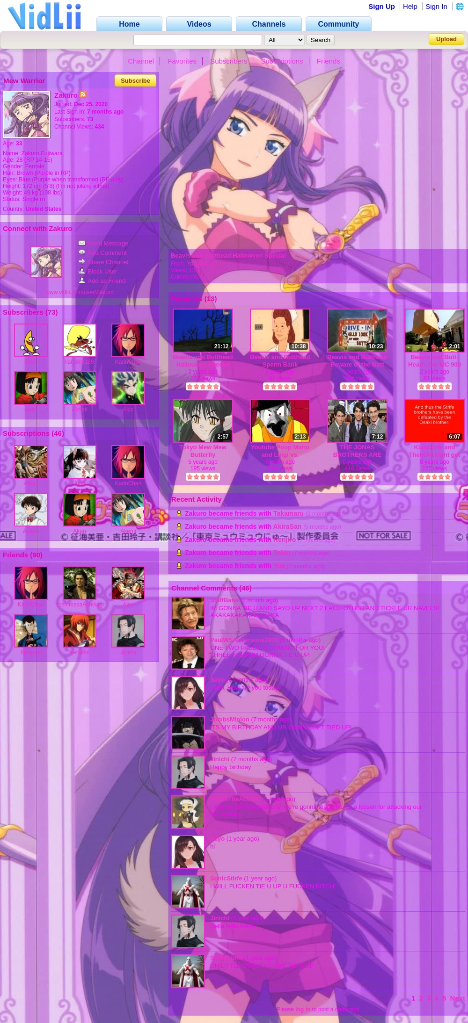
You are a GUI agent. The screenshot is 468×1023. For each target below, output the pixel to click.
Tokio (281, 552)
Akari (30, 409)
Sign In (436, 6)
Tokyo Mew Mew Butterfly (203, 451)
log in (302, 1009)
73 (52, 312)
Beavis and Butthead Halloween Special (228, 255)
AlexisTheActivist (235, 798)
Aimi (79, 483)
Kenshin (79, 652)
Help (410, 6)
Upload (446, 39)
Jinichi (128, 652)
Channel (141, 61)
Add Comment (102, 252)
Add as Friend (102, 280)
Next (457, 998)
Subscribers (228, 61)
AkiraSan (287, 526)
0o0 (31, 362)
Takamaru (288, 513)
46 (58, 433)
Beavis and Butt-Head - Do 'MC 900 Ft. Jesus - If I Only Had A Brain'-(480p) (434, 360)
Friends (328, 61)
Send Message (103, 243)
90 (36, 555)
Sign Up (381, 6)
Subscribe (135, 80)
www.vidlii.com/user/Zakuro (79, 292)
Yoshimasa (200, 263)
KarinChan (128, 362)
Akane (31, 531)
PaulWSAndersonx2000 (244, 639)
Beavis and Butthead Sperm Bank (280, 360)
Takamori (31, 652)
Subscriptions (282, 61)
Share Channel (103, 262)
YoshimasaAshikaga (80, 604)
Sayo (217, 679)
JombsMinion (229, 719)
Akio (128, 409)
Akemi (79, 409)
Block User (97, 271)
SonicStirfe (226, 878)
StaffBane (224, 600)
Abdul (31, 483)
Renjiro (284, 539)
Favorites (182, 61)
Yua (279, 565)
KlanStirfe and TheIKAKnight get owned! (435, 451)
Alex (128, 604)
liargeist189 (79, 362)
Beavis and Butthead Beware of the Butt (357, 360)
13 (211, 299)
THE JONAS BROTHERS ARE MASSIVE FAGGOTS (357, 451)
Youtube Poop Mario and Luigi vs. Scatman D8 (280, 451)
